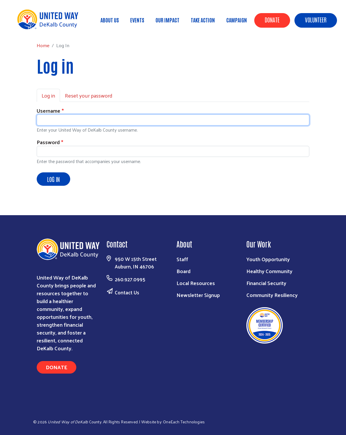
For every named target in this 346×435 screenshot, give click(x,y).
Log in (48, 95)
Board (183, 270)
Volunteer (315, 19)
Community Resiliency (272, 294)
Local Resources (195, 282)
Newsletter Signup (198, 294)
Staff (182, 259)
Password (48, 142)
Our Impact (167, 19)
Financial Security (266, 282)
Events (137, 19)
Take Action (203, 19)
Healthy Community (269, 270)
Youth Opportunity (268, 259)
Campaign (236, 19)
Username (48, 110)
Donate (272, 19)
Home (34, 27)
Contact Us (127, 292)
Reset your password (88, 95)
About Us (109, 19)
